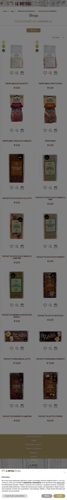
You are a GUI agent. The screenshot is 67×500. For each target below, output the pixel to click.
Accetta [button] (59, 496)
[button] (64, 472)
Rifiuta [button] (47, 496)
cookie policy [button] (60, 482)
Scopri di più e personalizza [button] (14, 496)
